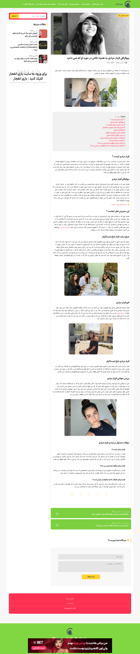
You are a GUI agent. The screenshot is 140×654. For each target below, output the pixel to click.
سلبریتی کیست (65, 227)
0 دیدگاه (110, 63)
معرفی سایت (85, 4)
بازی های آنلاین (29, 4)
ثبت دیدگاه (91, 577)
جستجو (14, 16)
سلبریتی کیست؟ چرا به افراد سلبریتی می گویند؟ (112, 525)
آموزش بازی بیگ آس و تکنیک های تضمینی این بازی (25, 34)
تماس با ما (70, 598)
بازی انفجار (119, 4)
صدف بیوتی (120, 313)
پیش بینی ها (63, 4)
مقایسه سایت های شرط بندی (46, 4)
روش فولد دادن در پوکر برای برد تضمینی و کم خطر (25, 60)
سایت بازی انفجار (97, 4)
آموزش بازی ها (74, 4)
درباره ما (70, 603)
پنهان (118, 117)
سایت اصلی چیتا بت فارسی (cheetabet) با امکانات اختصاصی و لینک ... (23, 47)
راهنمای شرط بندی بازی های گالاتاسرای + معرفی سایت (110, 514)
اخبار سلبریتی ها (123, 15)
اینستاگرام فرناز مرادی (119, 204)
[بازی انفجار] (128, 4)
